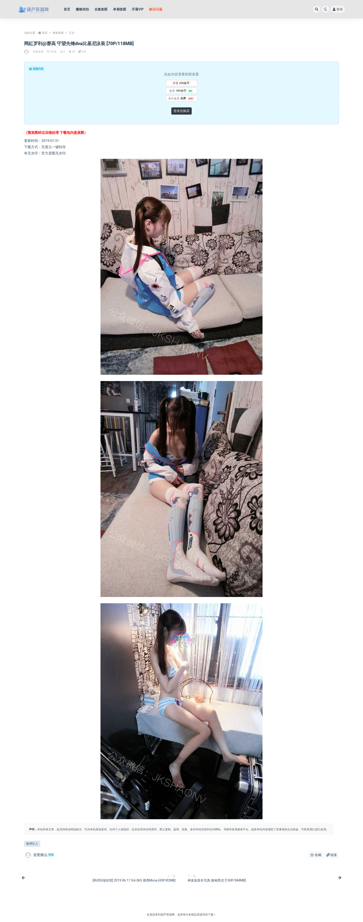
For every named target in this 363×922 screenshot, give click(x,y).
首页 (44, 32)
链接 (331, 855)
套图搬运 (39, 855)
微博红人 (32, 843)
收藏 (315, 855)
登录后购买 (181, 111)
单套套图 (58, 32)
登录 (338, 9)
